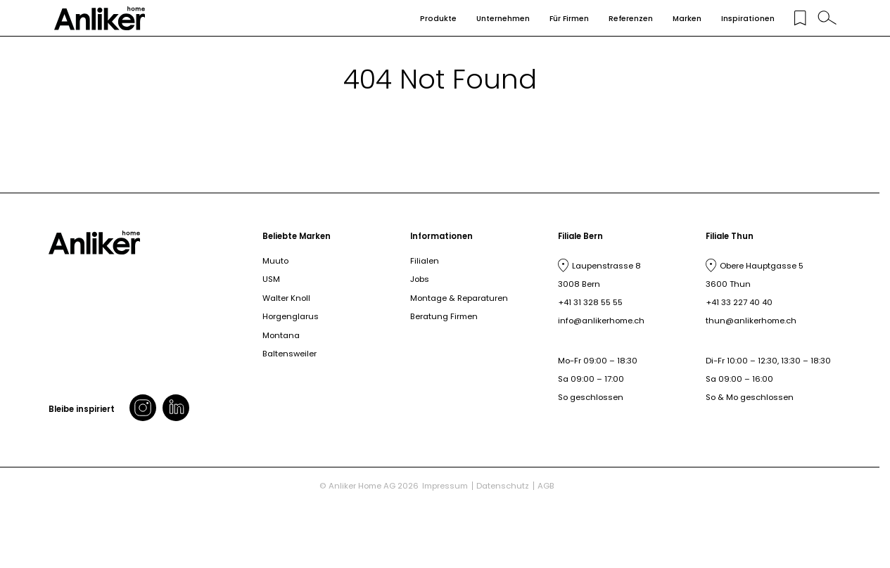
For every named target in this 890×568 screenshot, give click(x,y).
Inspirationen (748, 18)
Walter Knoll (286, 298)
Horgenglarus (290, 316)
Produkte (438, 18)
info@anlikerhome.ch (601, 320)
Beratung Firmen (444, 316)
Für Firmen (569, 18)
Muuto (275, 260)
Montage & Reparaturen (459, 298)
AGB (546, 485)
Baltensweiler (289, 353)
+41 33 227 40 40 (739, 302)
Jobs (419, 279)
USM (271, 279)
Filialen (424, 260)
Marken (687, 18)
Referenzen (631, 18)
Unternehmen (503, 18)
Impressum (445, 485)
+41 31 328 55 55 (590, 302)
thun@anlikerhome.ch (751, 320)
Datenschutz (502, 485)
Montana (281, 335)
